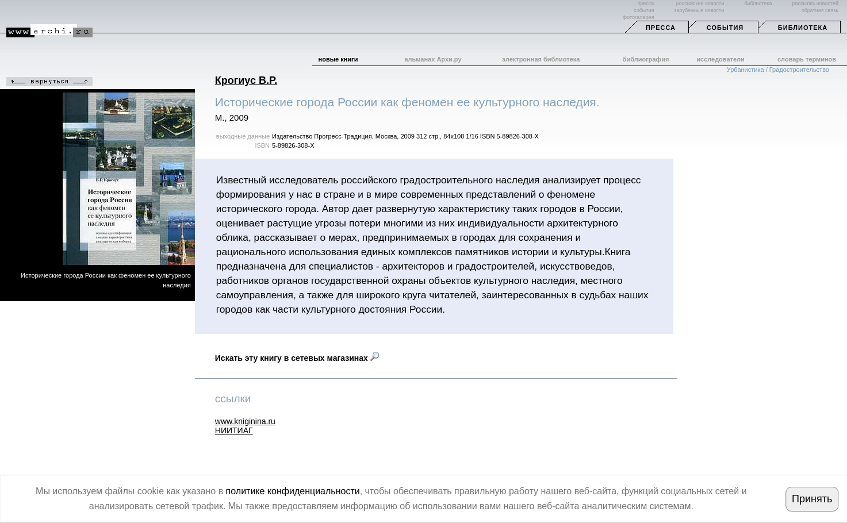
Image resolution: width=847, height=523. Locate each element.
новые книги (338, 59)
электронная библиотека (541, 59)
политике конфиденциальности (293, 491)
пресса (645, 3)
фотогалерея (638, 17)
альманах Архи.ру (432, 59)
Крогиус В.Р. (246, 80)
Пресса (661, 27)
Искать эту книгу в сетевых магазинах (297, 358)
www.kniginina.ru (245, 421)
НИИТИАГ (234, 430)
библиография (646, 59)
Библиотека (802, 27)
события (644, 10)
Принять (812, 499)
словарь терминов (806, 59)
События (725, 27)
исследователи (720, 59)
